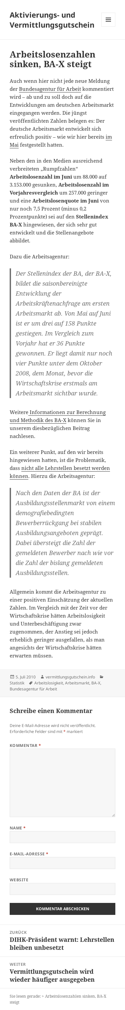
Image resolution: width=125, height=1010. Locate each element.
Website (19, 880)
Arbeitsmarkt (77, 683)
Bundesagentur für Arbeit (50, 88)
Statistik (17, 683)
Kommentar (25, 745)
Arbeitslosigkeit (48, 683)
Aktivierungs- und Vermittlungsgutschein (52, 20)
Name (18, 828)
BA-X (95, 683)
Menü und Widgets (108, 26)
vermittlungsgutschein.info (70, 677)
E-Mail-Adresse (29, 854)
